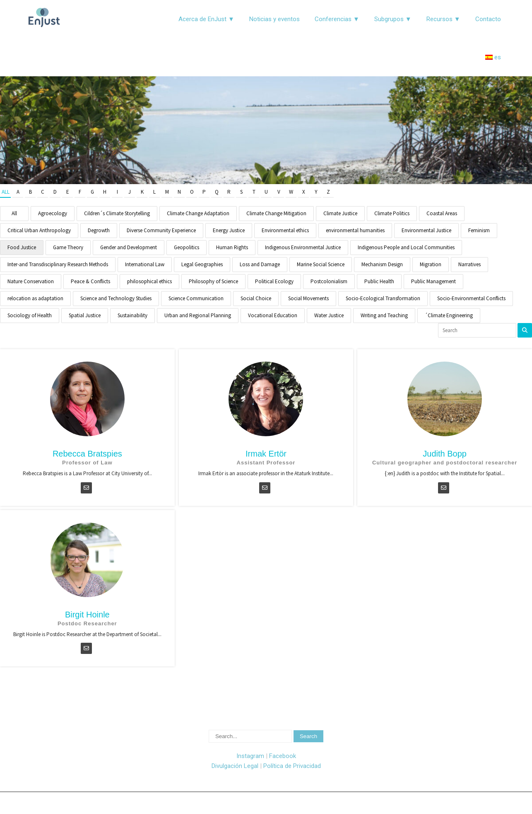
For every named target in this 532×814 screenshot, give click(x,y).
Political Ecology (274, 281)
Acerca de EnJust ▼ (206, 19)
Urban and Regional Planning (197, 315)
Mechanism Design (382, 264)
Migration (430, 264)
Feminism (479, 230)
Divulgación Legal (235, 766)
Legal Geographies (202, 264)
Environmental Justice (426, 230)
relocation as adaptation (35, 298)
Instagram (250, 756)
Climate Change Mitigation (276, 213)
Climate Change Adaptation (198, 213)
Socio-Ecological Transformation (383, 298)
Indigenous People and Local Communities (406, 247)
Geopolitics (186, 247)
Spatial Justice (85, 315)
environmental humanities (355, 230)
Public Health (379, 281)
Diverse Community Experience (161, 230)
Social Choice (256, 298)
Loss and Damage (260, 264)
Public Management (433, 281)
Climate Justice (340, 213)
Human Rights (232, 247)
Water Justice (329, 315)
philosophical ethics (149, 281)
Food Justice (21, 247)
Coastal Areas (441, 213)
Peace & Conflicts (90, 281)
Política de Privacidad (292, 766)
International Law (144, 264)
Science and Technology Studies (116, 298)
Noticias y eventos (274, 19)
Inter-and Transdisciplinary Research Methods (57, 264)
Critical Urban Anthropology (39, 230)
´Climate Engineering (449, 315)
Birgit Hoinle (87, 614)
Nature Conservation (30, 281)
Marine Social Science (320, 264)
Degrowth (99, 230)
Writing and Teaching (384, 315)
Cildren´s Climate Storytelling (117, 213)
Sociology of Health (29, 315)
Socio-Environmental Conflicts (471, 298)
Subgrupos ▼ (393, 19)
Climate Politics (391, 213)
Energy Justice (229, 230)
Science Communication (196, 298)
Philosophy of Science (213, 281)
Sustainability (132, 315)
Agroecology (52, 213)
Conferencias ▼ (337, 19)
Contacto (488, 19)
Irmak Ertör (266, 453)
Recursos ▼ (443, 19)
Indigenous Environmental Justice (303, 247)
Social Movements (308, 298)
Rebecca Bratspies (87, 453)
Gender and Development (128, 247)
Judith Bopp (445, 453)
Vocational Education (272, 315)
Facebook (282, 756)
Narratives (469, 264)
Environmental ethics (285, 230)
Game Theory (68, 247)
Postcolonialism (329, 281)
